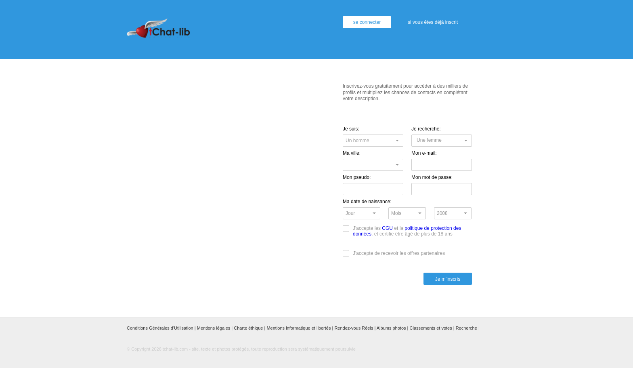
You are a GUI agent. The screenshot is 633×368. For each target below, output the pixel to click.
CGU (387, 228)
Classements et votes (431, 328)
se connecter (367, 22)
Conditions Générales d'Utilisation (160, 328)
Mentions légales (214, 328)
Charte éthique (248, 328)
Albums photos (391, 328)
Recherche (466, 328)
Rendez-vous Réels (353, 328)
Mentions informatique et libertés (298, 328)
